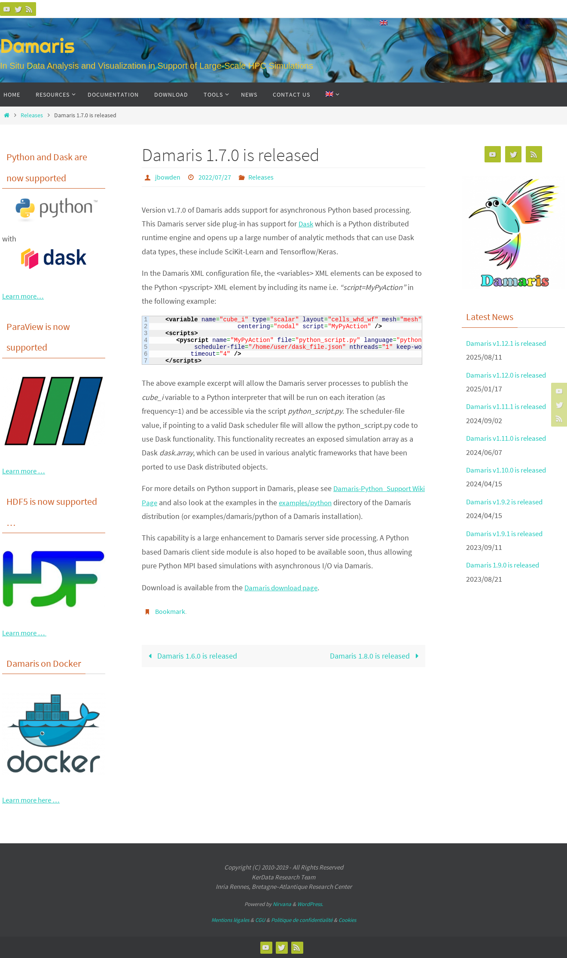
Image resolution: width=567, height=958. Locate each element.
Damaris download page (283, 587)
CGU (260, 920)
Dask (306, 223)
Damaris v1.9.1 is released (507, 533)
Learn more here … (33, 800)
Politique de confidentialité (301, 920)
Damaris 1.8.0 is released (376, 655)
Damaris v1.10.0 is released (509, 470)
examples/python (322, 502)
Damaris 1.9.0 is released (506, 565)
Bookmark (170, 611)
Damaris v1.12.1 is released (509, 343)
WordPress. (310, 904)
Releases (32, 115)
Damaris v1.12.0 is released (509, 375)
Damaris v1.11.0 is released (509, 438)
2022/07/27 (214, 177)
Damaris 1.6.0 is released (191, 655)
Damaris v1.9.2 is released (507, 501)
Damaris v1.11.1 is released (509, 406)
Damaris (37, 46)
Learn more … (25, 471)
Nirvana (282, 904)
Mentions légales (230, 920)
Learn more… (24, 296)
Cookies (347, 920)
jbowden (167, 177)
